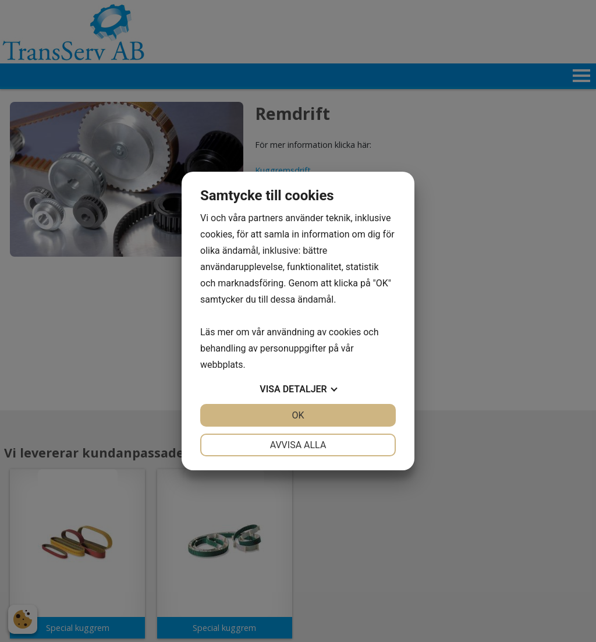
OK (298, 415)
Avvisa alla (298, 445)
